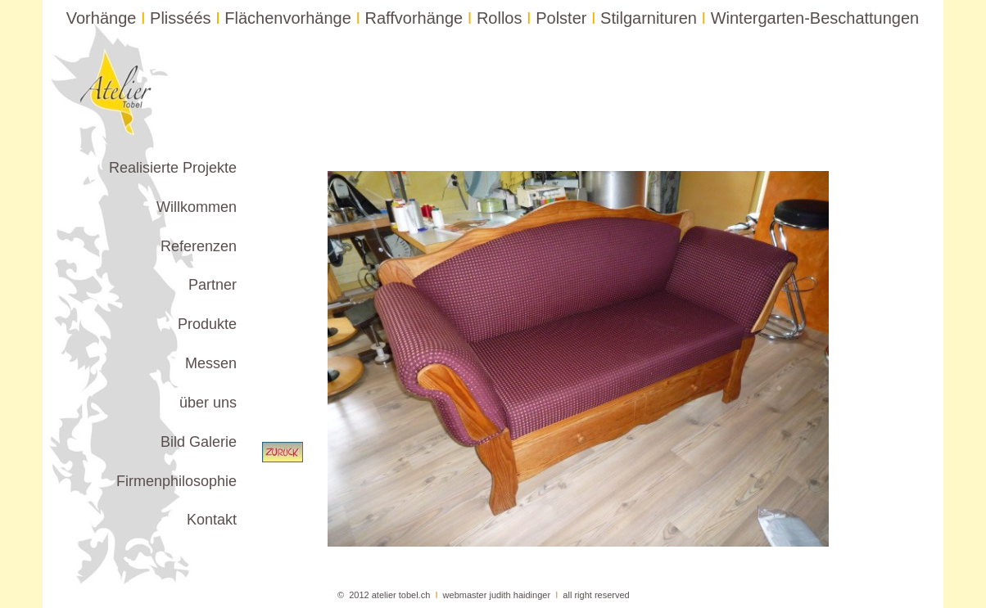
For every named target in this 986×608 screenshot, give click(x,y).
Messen (211, 363)
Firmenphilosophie (176, 481)
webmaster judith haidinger (496, 595)
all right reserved (596, 595)
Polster (561, 18)
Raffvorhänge (414, 18)
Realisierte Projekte (173, 168)
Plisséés (180, 18)
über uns (208, 402)
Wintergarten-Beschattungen (815, 18)
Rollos (499, 18)
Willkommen (196, 207)
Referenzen (199, 246)
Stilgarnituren (648, 18)
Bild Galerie (199, 442)
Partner (212, 285)
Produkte (207, 324)
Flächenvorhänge (287, 18)
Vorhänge (101, 18)
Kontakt (212, 519)
